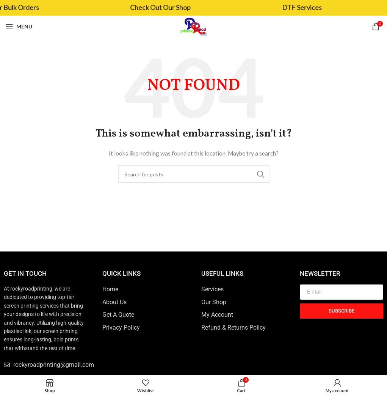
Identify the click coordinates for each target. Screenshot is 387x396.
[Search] (193, 174)
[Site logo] (193, 26)
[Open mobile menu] (19, 26)
